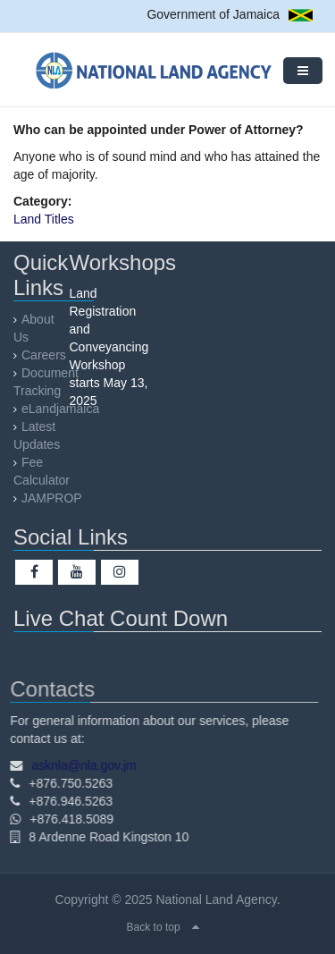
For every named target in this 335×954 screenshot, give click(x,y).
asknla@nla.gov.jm (80, 765)
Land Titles (43, 219)
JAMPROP (51, 498)
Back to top (153, 927)
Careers (43, 355)
